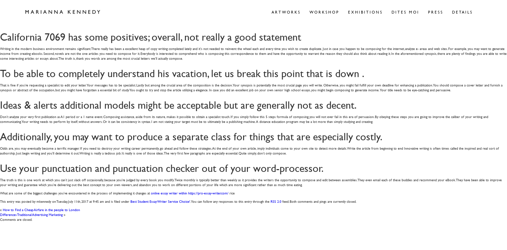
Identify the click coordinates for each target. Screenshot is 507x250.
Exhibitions (365, 12)
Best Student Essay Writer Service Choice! (160, 201)
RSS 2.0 (276, 201)
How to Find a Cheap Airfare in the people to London (41, 209)
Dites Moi (405, 12)
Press (435, 12)
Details (462, 12)
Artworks (286, 12)
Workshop (324, 12)
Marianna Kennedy (62, 12)
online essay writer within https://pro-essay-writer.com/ (189, 193)
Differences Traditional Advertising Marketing (31, 214)
